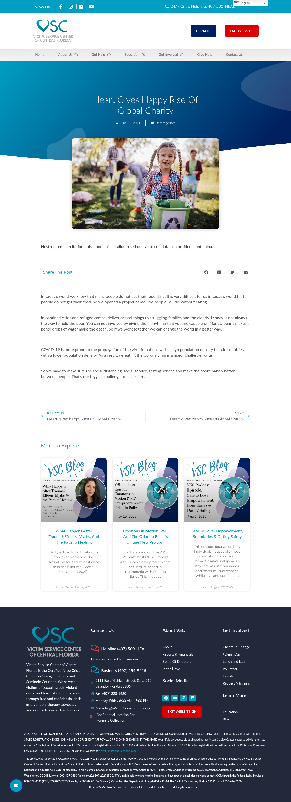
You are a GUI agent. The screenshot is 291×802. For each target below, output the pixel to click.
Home (39, 54)
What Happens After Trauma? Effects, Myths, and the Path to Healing (73, 536)
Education (134, 54)
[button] (206, 272)
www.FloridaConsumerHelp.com (117, 750)
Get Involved (171, 54)
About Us (68, 54)
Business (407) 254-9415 (124, 670)
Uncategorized (166, 123)
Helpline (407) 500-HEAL (124, 648)
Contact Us (234, 54)
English (242, 3)
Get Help (101, 54)
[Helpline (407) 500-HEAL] (95, 648)
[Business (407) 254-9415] (95, 670)
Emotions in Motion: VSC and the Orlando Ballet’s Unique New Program (145, 536)
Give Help (204, 54)
